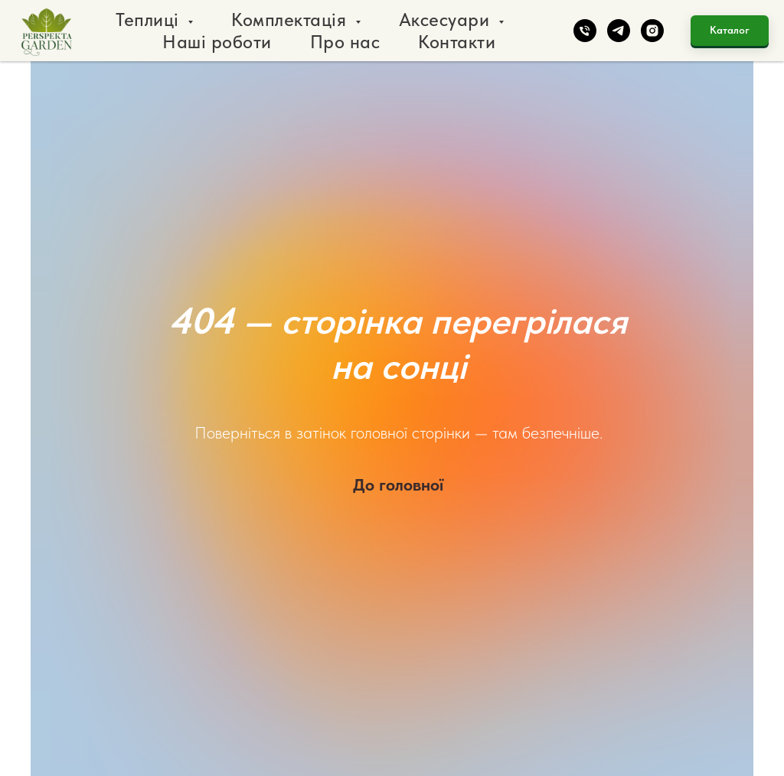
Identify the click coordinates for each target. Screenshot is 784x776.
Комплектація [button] (291, 19)
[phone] (584, 30)
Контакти (456, 42)
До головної (398, 484)
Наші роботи (217, 42)
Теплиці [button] (150, 19)
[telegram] (618, 30)
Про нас (345, 42)
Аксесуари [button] (447, 19)
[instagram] (652, 30)
